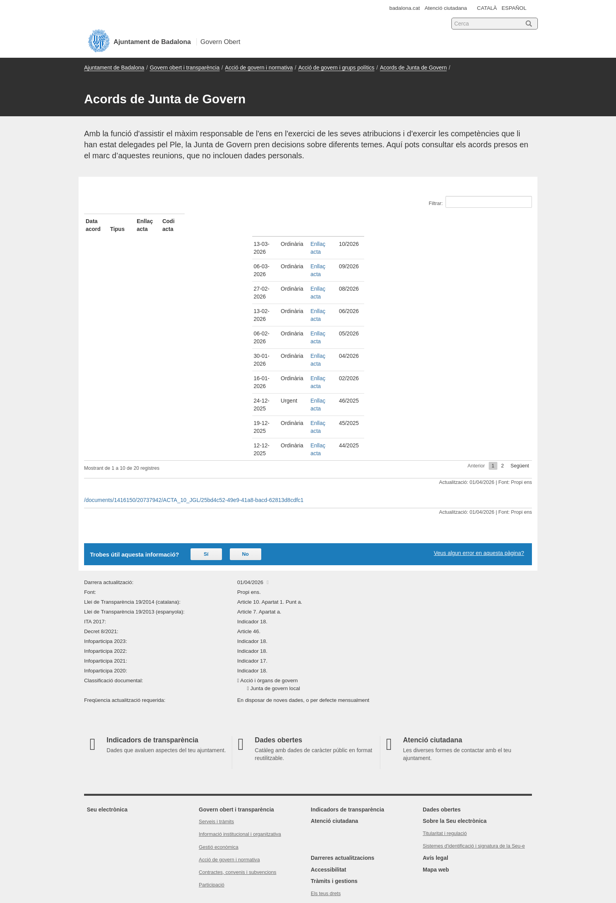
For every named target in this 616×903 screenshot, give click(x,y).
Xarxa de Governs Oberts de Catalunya (484, 872)
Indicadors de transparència (347, 723)
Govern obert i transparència (184, 67)
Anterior (476, 379)
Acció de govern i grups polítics (336, 67)
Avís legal (435, 771)
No (245, 468)
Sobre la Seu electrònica (455, 734)
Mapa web (436, 783)
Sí (206, 468)
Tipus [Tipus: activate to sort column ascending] (207, 221)
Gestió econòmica (218, 761)
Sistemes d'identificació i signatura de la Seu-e (474, 759)
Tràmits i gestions (334, 794)
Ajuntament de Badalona (114, 67)
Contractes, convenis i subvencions (237, 786)
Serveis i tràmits (216, 735)
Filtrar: (480, 202)
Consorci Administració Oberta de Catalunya (479, 864)
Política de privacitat (333, 819)
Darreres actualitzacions (342, 771)
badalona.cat (404, 8)
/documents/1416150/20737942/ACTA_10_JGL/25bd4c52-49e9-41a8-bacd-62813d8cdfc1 (194, 413)
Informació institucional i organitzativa (240, 748)
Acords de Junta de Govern (413, 67)
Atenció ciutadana (446, 8)
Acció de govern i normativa (259, 67)
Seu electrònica (107, 723)
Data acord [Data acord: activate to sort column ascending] (100, 221)
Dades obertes (441, 723)
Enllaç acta (328, 236)
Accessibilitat (328, 783)
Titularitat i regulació (445, 747)
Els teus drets (326, 807)
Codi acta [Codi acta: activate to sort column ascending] (442, 221)
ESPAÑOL (514, 8)
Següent (520, 379)
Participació (211, 798)
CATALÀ (487, 8)
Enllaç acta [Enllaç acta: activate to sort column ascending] (329, 221)
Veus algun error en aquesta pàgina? (479, 466)
